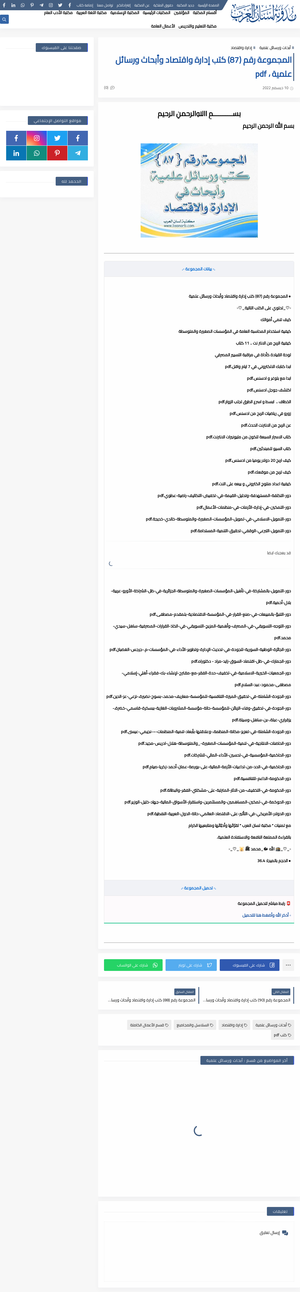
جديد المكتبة (185, 5)
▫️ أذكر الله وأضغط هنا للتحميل (266, 915)
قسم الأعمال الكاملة (149, 1024)
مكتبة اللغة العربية (91, 12)
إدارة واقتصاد (241, 47)
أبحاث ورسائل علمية (275, 47)
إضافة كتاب (85, 5)
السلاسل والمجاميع (195, 1024)
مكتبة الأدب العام (58, 12)
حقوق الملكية (163, 5)
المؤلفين (181, 12)
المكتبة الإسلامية (124, 12)
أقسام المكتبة (205, 12)
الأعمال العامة (163, 26)
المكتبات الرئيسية (156, 12)
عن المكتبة (142, 5)
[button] (249, 965)
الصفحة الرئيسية (208, 5)
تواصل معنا (105, 5)
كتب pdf (282, 1034)
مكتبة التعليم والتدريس (197, 26)
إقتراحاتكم (124, 5)
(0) (109, 87)
